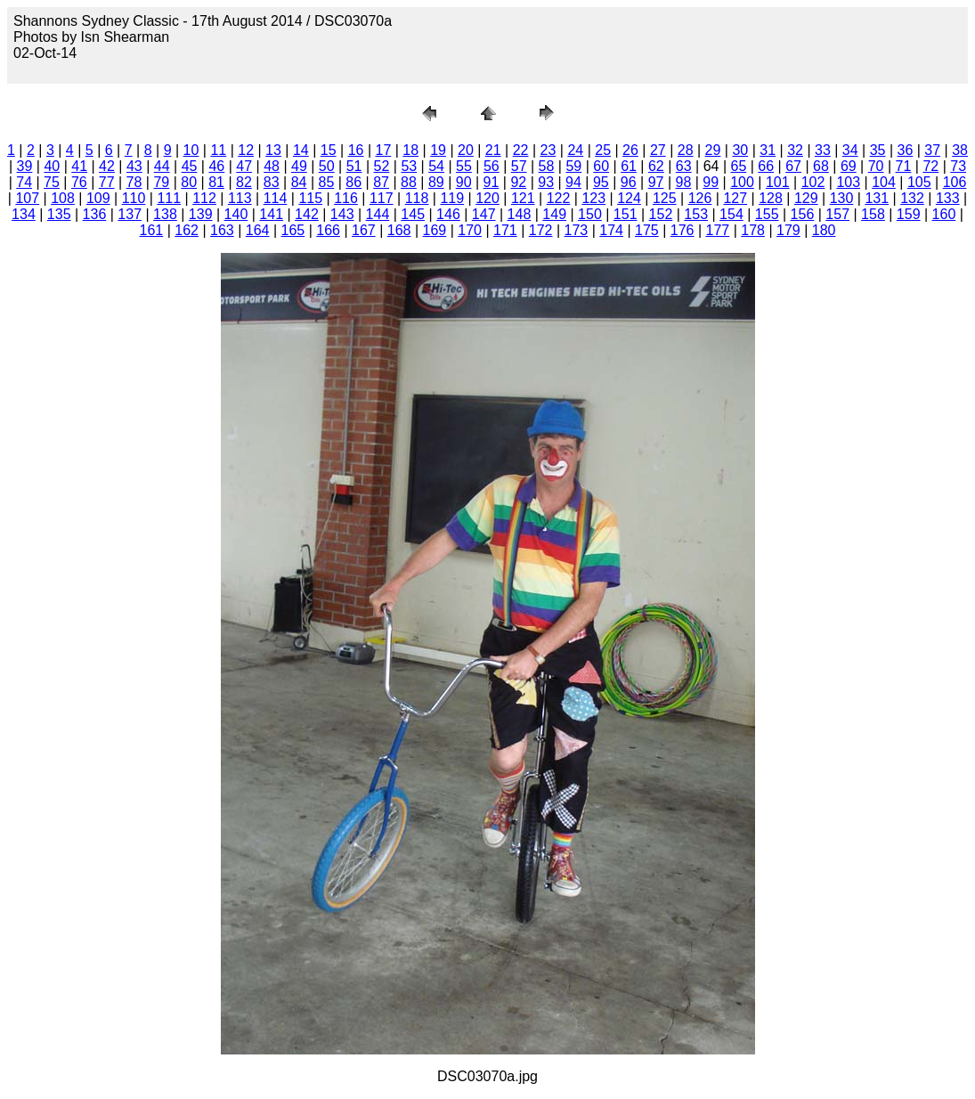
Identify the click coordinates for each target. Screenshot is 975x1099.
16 (356, 150)
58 (547, 166)
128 (771, 198)
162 (187, 230)
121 (523, 198)
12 (246, 150)
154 (731, 214)
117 (382, 198)
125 (665, 198)
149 (554, 214)
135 (59, 214)
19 (438, 150)
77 (107, 182)
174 (611, 230)
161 (152, 230)
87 (381, 182)
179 (788, 230)
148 (520, 214)
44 (162, 166)
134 (24, 214)
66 (766, 166)
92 (518, 182)
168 (399, 230)
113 (240, 198)
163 (222, 230)
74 (24, 182)
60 (601, 166)
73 (958, 166)
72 (930, 166)
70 (876, 166)
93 (546, 182)
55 (464, 166)
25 (603, 150)
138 (165, 214)
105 (919, 182)
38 (960, 150)
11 (218, 150)
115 (310, 198)
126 (700, 198)
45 (190, 166)
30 (740, 150)
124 (629, 198)
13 (273, 150)
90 (464, 182)
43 (134, 166)
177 (718, 230)
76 (79, 182)
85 (327, 182)
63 (684, 166)
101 (778, 182)
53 (409, 166)
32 (795, 150)
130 (842, 198)
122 (559, 198)
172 (541, 230)
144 (378, 214)
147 (484, 214)
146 (448, 214)
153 (696, 214)
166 (328, 230)
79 (161, 182)
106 (955, 182)
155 (767, 214)
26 (630, 150)
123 (593, 198)
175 (647, 230)
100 (742, 182)
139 (201, 214)
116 (346, 198)
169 (435, 230)
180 (824, 230)
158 (873, 214)
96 (629, 182)
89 (436, 182)
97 (656, 182)
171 (505, 230)
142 (307, 214)
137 (130, 214)
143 (342, 214)
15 (329, 150)
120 (487, 198)
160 (944, 214)
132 (912, 198)
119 (452, 198)
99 (711, 182)
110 (134, 198)
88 (409, 182)
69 (849, 166)
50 (327, 166)
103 (848, 182)
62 (656, 166)
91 (491, 182)
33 (823, 150)
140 (236, 214)
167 (364, 230)
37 (932, 150)
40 (52, 166)
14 (301, 150)
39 (25, 166)
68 (821, 166)
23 (548, 150)
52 (382, 166)
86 (353, 182)
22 (521, 150)
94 (573, 182)
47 (244, 166)
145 (413, 214)
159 (909, 214)
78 (134, 182)
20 (466, 150)
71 (904, 166)
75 (52, 182)
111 (169, 198)
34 (850, 150)
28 (686, 150)
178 (753, 230)
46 (216, 166)
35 (878, 150)
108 (63, 198)
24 (575, 150)
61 (629, 166)
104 (884, 182)
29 (713, 150)
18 (410, 150)
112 (204, 198)
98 (683, 182)
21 (493, 150)
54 (436, 166)
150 (590, 214)
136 (95, 214)
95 (601, 182)
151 (625, 214)
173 (577, 230)
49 (299, 166)
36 (906, 150)
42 (107, 166)
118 (417, 198)
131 (877, 198)
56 (491, 166)
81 (216, 182)
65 (739, 166)
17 (383, 150)
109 (98, 198)
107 (27, 198)
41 (79, 166)
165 (293, 230)
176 (682, 230)
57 (519, 166)
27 (658, 150)
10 (191, 150)
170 (470, 230)
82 (244, 182)
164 (258, 230)
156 (803, 214)
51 (354, 166)
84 (299, 182)
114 (276, 198)
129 (806, 198)
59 (573, 166)
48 (272, 166)
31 (768, 150)
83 (272, 182)
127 (735, 198)
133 (948, 198)
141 (271, 214)
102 (813, 182)
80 (189, 182)
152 (661, 214)
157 (837, 214)
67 (793, 166)
